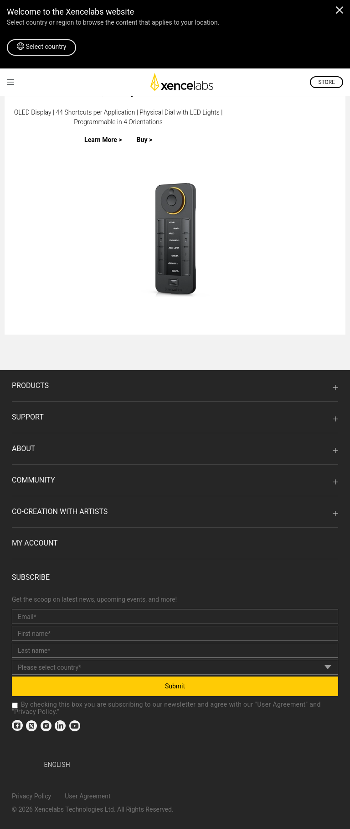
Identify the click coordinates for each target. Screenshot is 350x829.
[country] (175, 667)
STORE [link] (326, 82)
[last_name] (175, 650)
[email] (175, 616)
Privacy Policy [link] (35, 711)
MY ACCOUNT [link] (35, 543)
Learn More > (103, 139)
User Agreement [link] (281, 704)
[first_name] (175, 633)
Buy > (145, 139)
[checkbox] (15, 705)
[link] (10, 81)
